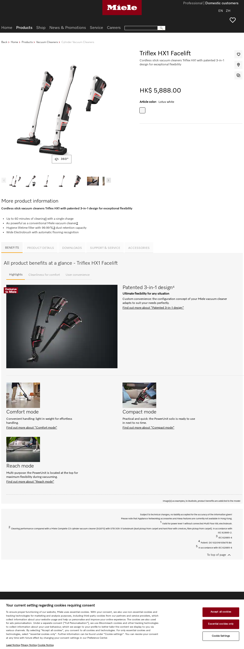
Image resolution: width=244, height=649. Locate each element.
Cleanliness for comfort (44, 274)
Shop (41, 28)
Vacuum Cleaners (47, 42)
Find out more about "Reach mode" (30, 481)
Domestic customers (221, 3)
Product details (40, 248)
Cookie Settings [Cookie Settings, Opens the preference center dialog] (221, 636)
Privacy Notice (29, 645)
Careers (114, 28)
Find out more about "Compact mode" (148, 427)
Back (4, 42)
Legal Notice (13, 645)
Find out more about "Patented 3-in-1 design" (153, 307)
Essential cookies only (220, 624)
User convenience (78, 274)
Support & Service (105, 248)
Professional (192, 3)
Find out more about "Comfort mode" (31, 427)
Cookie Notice (45, 645)
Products (27, 42)
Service (96, 28)
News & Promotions (67, 28)
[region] (122, 624)
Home (14, 42)
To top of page (216, 555)
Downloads (72, 248)
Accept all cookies (221, 612)
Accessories (139, 248)
